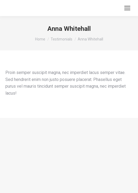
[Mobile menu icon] (127, 8)
